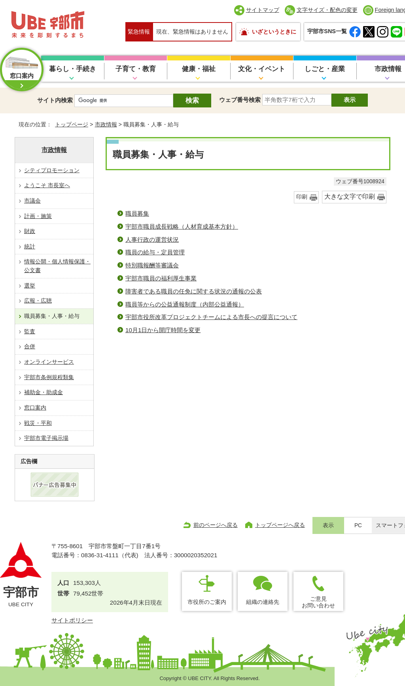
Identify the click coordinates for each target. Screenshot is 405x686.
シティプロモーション (51, 170)
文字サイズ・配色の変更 (327, 10)
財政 (29, 231)
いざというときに (274, 31)
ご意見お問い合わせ (318, 602)
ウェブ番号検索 (240, 99)
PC (358, 525)
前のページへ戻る (215, 525)
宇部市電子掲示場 (46, 438)
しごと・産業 (325, 69)
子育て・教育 (135, 69)
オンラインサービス (49, 362)
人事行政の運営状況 (152, 239)
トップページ (71, 124)
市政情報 (106, 124)
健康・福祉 (199, 69)
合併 (29, 346)
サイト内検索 (55, 100)
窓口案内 (35, 407)
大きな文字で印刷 (349, 196)
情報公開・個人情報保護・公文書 (57, 265)
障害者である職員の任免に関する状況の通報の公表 (193, 291)
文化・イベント (261, 69)
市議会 (32, 200)
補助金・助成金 (43, 392)
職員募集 (137, 213)
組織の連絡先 (262, 602)
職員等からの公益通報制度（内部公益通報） (184, 304)
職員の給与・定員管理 (155, 252)
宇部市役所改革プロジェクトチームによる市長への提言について (211, 317)
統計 (29, 246)
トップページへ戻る (280, 525)
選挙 (29, 285)
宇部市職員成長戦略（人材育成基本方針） (181, 226)
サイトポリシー (72, 620)
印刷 (301, 197)
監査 (29, 331)
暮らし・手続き (72, 69)
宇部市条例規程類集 (49, 377)
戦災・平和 (38, 423)
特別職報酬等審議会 (152, 265)
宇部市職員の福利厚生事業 (161, 278)
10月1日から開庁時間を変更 (163, 330)
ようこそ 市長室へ (47, 185)
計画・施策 (38, 216)
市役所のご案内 (206, 602)
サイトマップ (262, 10)
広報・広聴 (38, 300)
